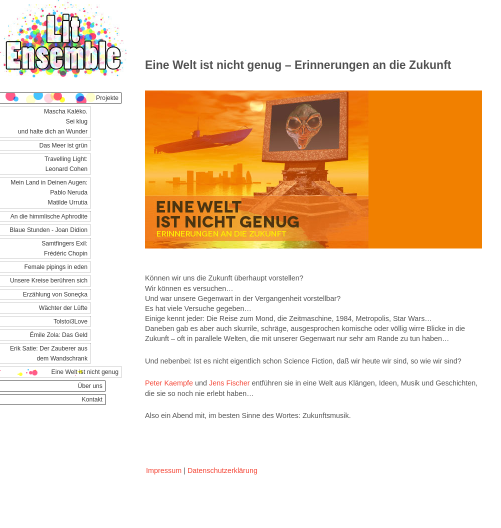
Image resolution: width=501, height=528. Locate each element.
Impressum (164, 470)
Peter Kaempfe (169, 383)
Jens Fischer (229, 383)
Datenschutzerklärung (223, 470)
